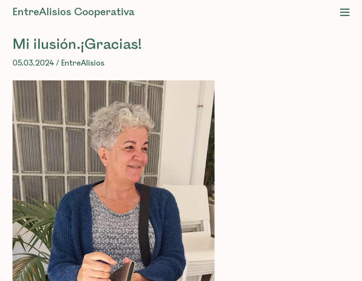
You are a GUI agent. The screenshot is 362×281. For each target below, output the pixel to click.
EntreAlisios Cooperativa (73, 12)
